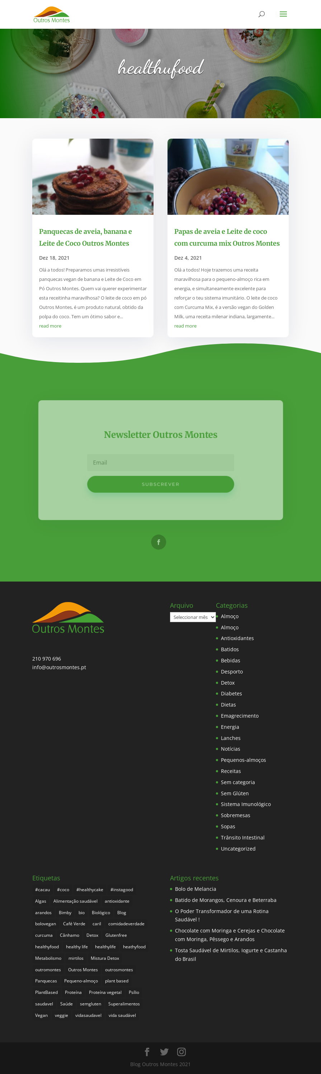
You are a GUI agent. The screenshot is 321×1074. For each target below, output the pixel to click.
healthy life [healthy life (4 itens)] (77, 947)
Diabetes (231, 693)
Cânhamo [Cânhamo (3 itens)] (69, 935)
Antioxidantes (237, 638)
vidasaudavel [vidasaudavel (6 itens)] (88, 1015)
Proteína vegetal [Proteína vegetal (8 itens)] (105, 992)
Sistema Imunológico (246, 804)
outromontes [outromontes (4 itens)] (48, 970)
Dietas (228, 704)
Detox (228, 682)
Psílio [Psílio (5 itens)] (134, 992)
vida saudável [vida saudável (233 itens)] (122, 1015)
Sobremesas (235, 815)
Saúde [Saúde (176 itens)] (66, 1004)
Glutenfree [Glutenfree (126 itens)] (116, 935)
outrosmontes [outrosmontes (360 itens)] (119, 970)
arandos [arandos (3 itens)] (43, 912)
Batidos (230, 649)
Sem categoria (238, 782)
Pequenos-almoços (243, 759)
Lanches (231, 738)
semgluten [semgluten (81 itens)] (90, 1004)
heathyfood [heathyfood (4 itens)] (134, 947)
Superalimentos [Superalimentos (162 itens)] (124, 1004)
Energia (230, 726)
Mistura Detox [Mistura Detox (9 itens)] (105, 958)
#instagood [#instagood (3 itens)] (121, 889)
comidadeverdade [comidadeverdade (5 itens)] (126, 924)
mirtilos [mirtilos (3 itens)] (76, 958)
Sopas (228, 826)
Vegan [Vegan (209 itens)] (41, 1015)
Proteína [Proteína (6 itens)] (73, 992)
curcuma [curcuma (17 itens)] (44, 935)
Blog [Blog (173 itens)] (121, 912)
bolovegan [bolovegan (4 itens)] (45, 924)
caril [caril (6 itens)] (97, 924)
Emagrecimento (240, 715)
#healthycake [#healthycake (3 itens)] (89, 889)
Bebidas (230, 660)
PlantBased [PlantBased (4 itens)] (46, 992)
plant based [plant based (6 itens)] (116, 981)
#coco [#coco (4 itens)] (63, 889)
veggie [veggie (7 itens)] (61, 1015)
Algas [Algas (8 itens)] (40, 901)
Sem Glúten (235, 793)
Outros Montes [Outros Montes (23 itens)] (83, 970)
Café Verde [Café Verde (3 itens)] (74, 924)
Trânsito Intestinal (243, 837)
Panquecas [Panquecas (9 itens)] (46, 981)
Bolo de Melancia (195, 888)
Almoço (230, 616)
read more (50, 326)
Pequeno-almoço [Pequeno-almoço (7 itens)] (81, 981)
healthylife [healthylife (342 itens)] (105, 947)
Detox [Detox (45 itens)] (92, 935)
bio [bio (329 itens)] (82, 912)
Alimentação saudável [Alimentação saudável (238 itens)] (75, 901)
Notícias (230, 748)
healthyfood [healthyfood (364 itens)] (47, 947)
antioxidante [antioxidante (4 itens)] (117, 901)
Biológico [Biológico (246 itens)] (101, 912)
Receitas (231, 771)
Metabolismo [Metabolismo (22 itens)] (48, 958)
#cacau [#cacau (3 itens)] (42, 889)
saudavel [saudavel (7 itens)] (44, 1004)
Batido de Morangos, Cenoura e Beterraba (226, 900)
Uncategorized (238, 848)
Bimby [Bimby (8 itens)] (65, 912)
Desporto (232, 671)
